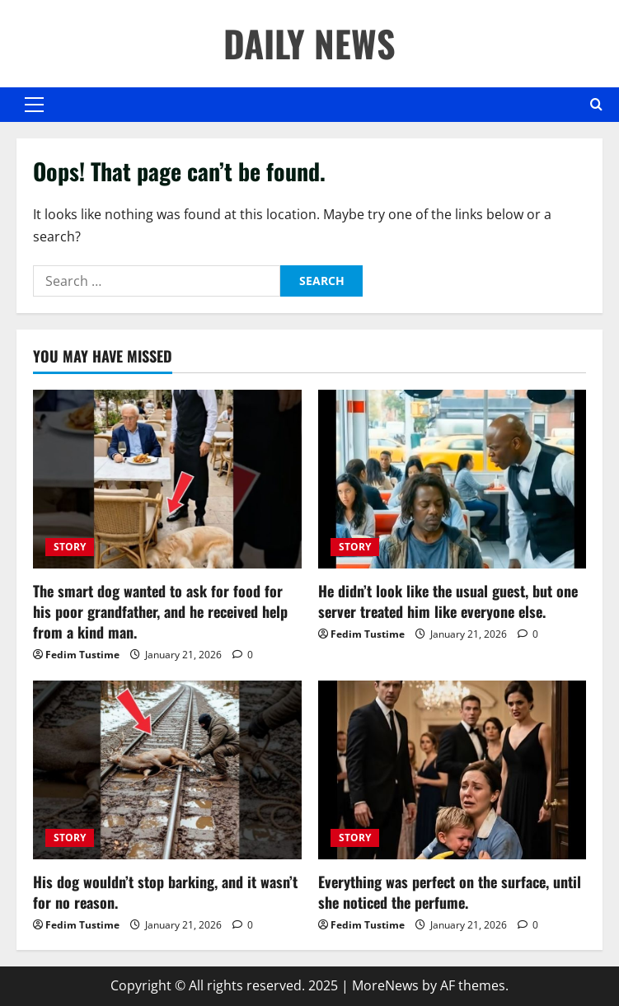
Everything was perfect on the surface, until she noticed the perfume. (449, 892)
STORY (70, 547)
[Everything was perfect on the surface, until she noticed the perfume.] (452, 770)
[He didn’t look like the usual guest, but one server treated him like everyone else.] (452, 479)
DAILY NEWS (309, 43)
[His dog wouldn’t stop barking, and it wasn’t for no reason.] (167, 770)
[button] (34, 104)
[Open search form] (596, 104)
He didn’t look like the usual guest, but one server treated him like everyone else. (448, 601)
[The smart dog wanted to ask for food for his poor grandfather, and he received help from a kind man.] (167, 479)
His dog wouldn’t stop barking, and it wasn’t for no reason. (165, 892)
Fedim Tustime (82, 655)
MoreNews (385, 985)
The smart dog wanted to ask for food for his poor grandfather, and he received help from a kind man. (160, 611)
